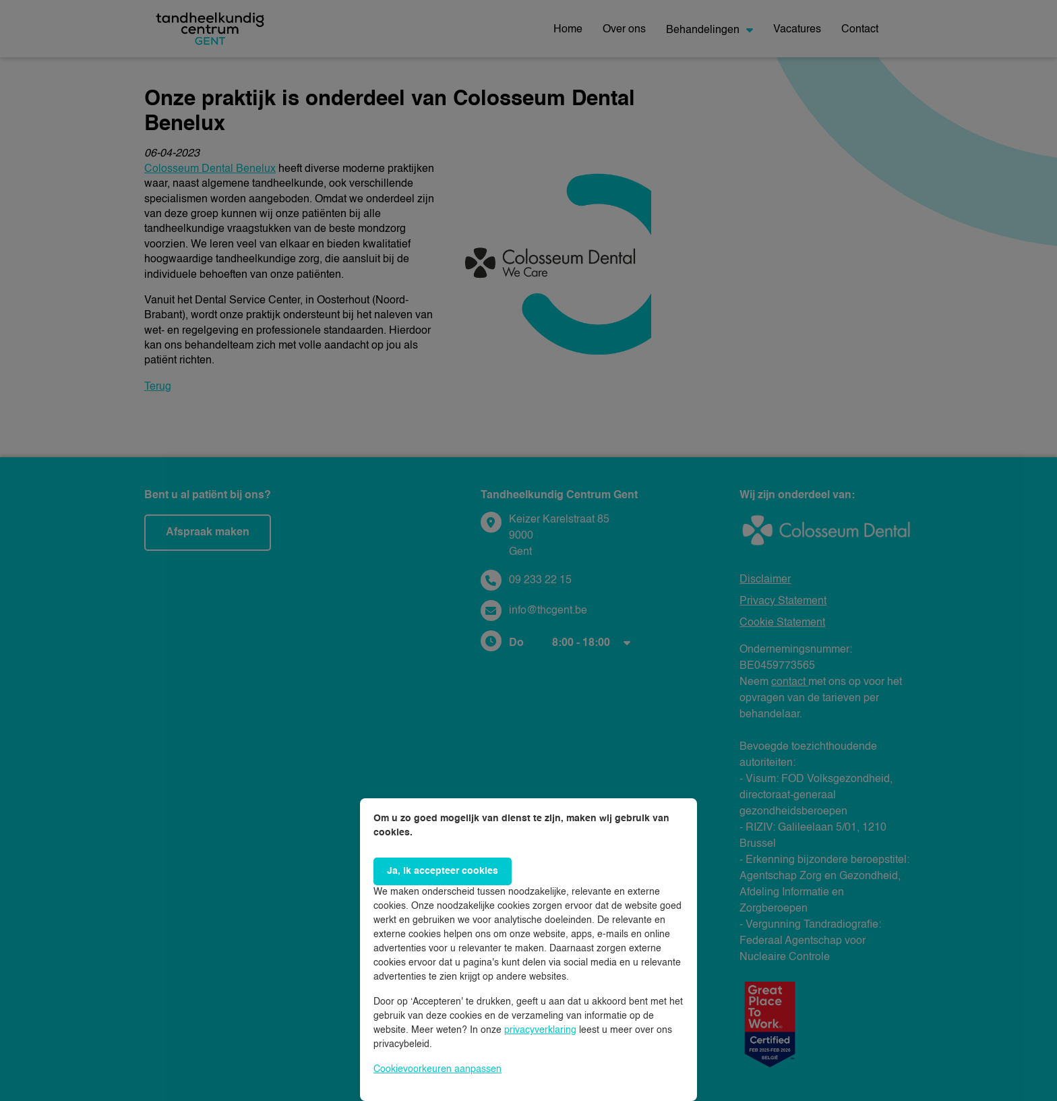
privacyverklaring (540, 1030)
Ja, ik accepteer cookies (442, 871)
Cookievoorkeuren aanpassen (437, 1069)
